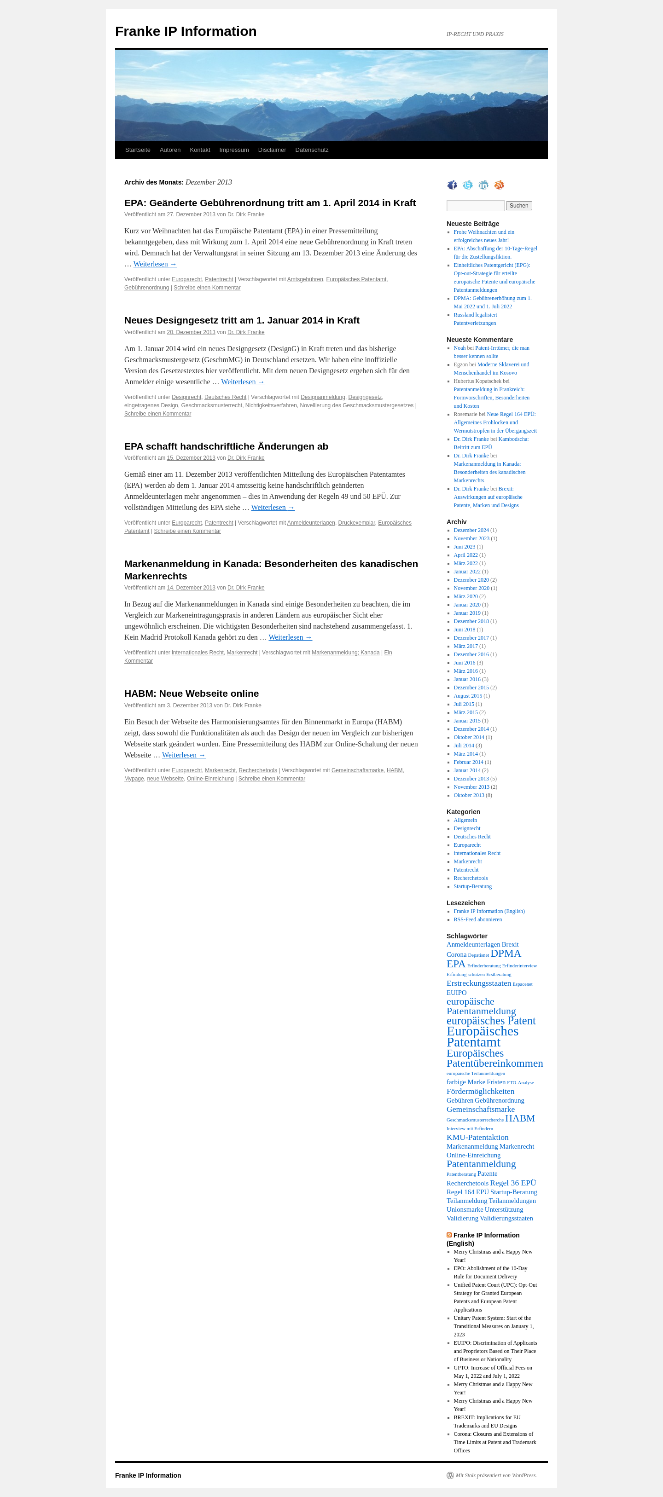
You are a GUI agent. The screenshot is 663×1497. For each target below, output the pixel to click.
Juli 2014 (464, 745)
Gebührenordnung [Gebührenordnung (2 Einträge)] (499, 1100)
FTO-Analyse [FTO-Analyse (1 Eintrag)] (520, 1082)
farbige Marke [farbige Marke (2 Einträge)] (466, 1082)
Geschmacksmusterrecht (211, 405)
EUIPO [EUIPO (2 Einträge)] (457, 992)
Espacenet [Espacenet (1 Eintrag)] (523, 984)
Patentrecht (219, 279)
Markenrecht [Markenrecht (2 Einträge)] (517, 1146)
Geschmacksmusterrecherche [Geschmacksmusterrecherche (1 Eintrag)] (475, 1119)
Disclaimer (272, 149)
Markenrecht (242, 652)
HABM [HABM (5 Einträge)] (520, 1118)
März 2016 (466, 671)
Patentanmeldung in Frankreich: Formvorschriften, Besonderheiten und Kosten (492, 397)
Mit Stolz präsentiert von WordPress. (496, 1475)
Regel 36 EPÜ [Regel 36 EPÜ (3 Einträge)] (513, 1182)
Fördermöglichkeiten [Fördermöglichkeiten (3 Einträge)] (480, 1091)
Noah (460, 348)
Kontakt (200, 149)
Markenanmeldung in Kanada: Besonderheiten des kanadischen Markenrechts (490, 472)
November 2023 (472, 538)
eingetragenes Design (151, 405)
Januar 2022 (467, 571)
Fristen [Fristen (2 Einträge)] (496, 1082)
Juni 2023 (465, 546)
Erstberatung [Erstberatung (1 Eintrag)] (498, 974)
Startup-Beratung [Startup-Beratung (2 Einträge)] (513, 1192)
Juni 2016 (465, 662)
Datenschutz (312, 149)
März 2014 (466, 754)
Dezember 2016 (471, 654)
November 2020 (472, 588)
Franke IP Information (186, 31)
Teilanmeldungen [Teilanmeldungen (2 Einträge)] (512, 1200)
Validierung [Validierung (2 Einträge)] (462, 1218)
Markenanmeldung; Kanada (345, 652)
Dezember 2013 (471, 778)
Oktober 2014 (469, 737)
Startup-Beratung (473, 886)
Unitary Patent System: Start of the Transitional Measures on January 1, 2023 (494, 1326)
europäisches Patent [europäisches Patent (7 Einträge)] (491, 1020)
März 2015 (466, 712)
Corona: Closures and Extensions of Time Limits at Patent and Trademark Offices (495, 1442)
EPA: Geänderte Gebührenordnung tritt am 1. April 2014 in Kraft (270, 202)
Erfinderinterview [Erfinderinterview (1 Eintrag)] (519, 965)
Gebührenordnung (146, 287)
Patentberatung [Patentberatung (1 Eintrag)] (461, 1174)
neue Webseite (165, 778)
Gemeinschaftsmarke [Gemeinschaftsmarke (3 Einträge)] (481, 1109)
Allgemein (465, 820)
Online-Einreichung (210, 778)
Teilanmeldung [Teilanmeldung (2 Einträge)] (467, 1200)
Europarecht (187, 279)
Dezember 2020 (471, 580)
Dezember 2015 (471, 687)
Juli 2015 (464, 704)
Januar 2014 (467, 770)
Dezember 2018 (471, 621)
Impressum (234, 149)
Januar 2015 (467, 720)
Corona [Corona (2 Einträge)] (457, 954)
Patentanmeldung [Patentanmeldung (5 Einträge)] (481, 1163)
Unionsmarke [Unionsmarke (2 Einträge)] (465, 1209)
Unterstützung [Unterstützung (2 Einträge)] (504, 1209)
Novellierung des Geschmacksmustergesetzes (357, 405)
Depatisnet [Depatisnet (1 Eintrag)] (478, 955)
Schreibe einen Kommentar (207, 287)
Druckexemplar (356, 523)
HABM (395, 770)
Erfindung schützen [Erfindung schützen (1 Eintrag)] (466, 974)
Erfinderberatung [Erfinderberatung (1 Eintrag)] (484, 965)
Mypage (134, 778)
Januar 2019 (467, 613)
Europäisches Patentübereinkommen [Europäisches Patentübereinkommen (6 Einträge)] (495, 1058)
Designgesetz (365, 397)
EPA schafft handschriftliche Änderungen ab (226, 446)
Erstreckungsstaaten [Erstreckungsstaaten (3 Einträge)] (479, 983)
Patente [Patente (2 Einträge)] (487, 1173)
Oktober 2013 (469, 795)
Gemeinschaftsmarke (358, 770)
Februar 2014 (468, 762)
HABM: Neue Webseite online (191, 693)
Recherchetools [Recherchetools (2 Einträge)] (468, 1183)
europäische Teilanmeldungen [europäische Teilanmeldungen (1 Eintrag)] (476, 1073)
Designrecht (186, 397)
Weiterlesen (155, 264)
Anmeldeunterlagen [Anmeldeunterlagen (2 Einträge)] (473, 944)
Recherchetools (258, 770)
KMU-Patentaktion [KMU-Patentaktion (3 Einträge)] (478, 1137)
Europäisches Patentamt (356, 279)
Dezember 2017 (471, 638)
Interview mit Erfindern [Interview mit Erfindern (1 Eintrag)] (470, 1128)
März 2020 (466, 596)
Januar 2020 (467, 604)
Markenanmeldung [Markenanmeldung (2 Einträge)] (472, 1146)
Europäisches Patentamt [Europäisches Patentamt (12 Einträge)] (482, 1036)
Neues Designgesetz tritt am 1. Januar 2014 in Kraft (242, 320)
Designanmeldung (323, 397)
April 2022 (466, 555)
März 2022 (466, 563)
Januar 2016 (467, 679)
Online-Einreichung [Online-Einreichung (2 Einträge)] (474, 1155)
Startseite (138, 149)
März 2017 (466, 646)
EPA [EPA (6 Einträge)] (456, 964)
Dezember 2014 (471, 729)
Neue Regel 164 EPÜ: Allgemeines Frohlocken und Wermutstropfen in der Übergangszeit (495, 422)
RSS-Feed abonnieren (478, 919)
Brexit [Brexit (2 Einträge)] (510, 944)
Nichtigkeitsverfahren (271, 405)
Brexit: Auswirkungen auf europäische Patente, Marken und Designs (488, 497)
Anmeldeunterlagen (311, 523)
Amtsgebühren (305, 279)
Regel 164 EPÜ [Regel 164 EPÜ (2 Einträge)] (468, 1192)
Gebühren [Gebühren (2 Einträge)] (460, 1100)
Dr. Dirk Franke (246, 214)
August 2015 (468, 696)
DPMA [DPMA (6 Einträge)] (505, 953)
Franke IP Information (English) (489, 911)
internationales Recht (198, 652)
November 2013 (472, 787)
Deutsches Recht (225, 397)
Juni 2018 (465, 629)
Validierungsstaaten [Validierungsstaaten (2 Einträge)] (506, 1218)
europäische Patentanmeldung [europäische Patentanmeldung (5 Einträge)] (481, 1006)
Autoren (170, 149)
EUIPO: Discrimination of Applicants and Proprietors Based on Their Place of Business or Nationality (495, 1351)
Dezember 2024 (471, 530)
